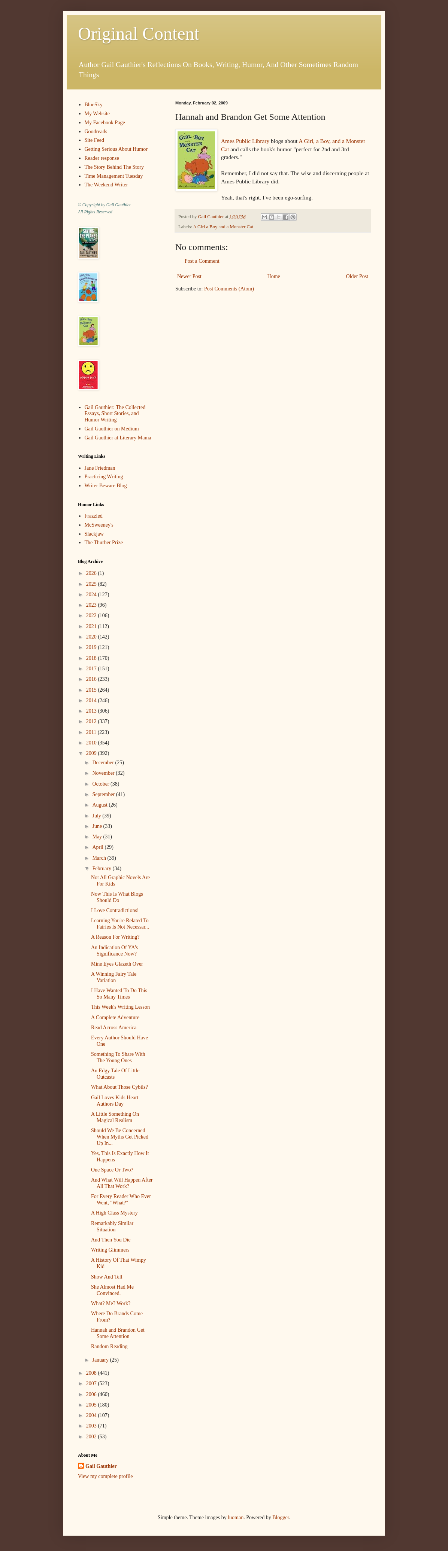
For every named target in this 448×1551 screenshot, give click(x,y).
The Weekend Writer (106, 185)
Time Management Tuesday (114, 176)
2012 (92, 721)
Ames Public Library (245, 141)
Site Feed (95, 140)
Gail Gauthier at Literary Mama (118, 438)
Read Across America (113, 1027)
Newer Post (189, 276)
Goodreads (96, 131)
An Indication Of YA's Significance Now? (114, 951)
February (102, 868)
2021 (92, 626)
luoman (235, 1517)
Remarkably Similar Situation (112, 1226)
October (101, 784)
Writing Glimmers (110, 1250)
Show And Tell (106, 1277)
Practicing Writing (104, 476)
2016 (92, 679)
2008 (92, 1373)
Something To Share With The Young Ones (118, 1057)
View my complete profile (105, 1476)
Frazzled (94, 516)
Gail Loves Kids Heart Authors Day (114, 1101)
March (99, 858)
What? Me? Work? (110, 1303)
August (100, 805)
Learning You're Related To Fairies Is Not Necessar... (120, 924)
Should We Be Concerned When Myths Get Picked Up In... (119, 1137)
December (103, 762)
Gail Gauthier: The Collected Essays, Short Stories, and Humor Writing (115, 414)
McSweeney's (99, 525)
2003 (92, 1426)
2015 (92, 690)
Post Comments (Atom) (229, 289)
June (97, 826)
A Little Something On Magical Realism (115, 1117)
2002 (92, 1436)
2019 (92, 647)
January (101, 1360)
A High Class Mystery (114, 1213)
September (104, 794)
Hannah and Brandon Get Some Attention (118, 1333)
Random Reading (109, 1346)
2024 (92, 594)
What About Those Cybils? (119, 1087)
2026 (92, 573)
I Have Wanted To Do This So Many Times (119, 994)
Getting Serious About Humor (116, 149)
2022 (92, 615)
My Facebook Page (105, 122)
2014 (92, 700)
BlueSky (94, 104)
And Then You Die (111, 1240)
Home (273, 276)
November (104, 773)
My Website (97, 113)
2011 (92, 732)
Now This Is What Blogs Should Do (117, 897)
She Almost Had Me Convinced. (112, 1290)
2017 (92, 668)
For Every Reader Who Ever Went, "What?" (121, 1200)
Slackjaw (94, 534)
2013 (92, 711)
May (97, 837)
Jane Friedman (100, 468)
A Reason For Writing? (115, 937)
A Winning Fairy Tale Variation (113, 977)
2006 (92, 1394)
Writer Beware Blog (106, 485)
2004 (92, 1415)
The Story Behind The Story (114, 167)
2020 (92, 637)
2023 (92, 605)
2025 (92, 584)
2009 (92, 753)
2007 (92, 1383)
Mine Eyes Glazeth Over (117, 964)
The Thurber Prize (104, 542)
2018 (92, 658)
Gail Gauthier (101, 1466)
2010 (92, 743)
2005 (92, 1405)
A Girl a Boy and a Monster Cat (223, 226)
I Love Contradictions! (115, 910)
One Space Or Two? (112, 1170)
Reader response (102, 158)
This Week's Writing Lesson (120, 1007)
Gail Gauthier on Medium (112, 429)
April (98, 847)
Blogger (280, 1517)
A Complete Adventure (115, 1017)
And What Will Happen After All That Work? (122, 1183)
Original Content (138, 33)
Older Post (357, 276)
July (97, 816)
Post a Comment (202, 261)
